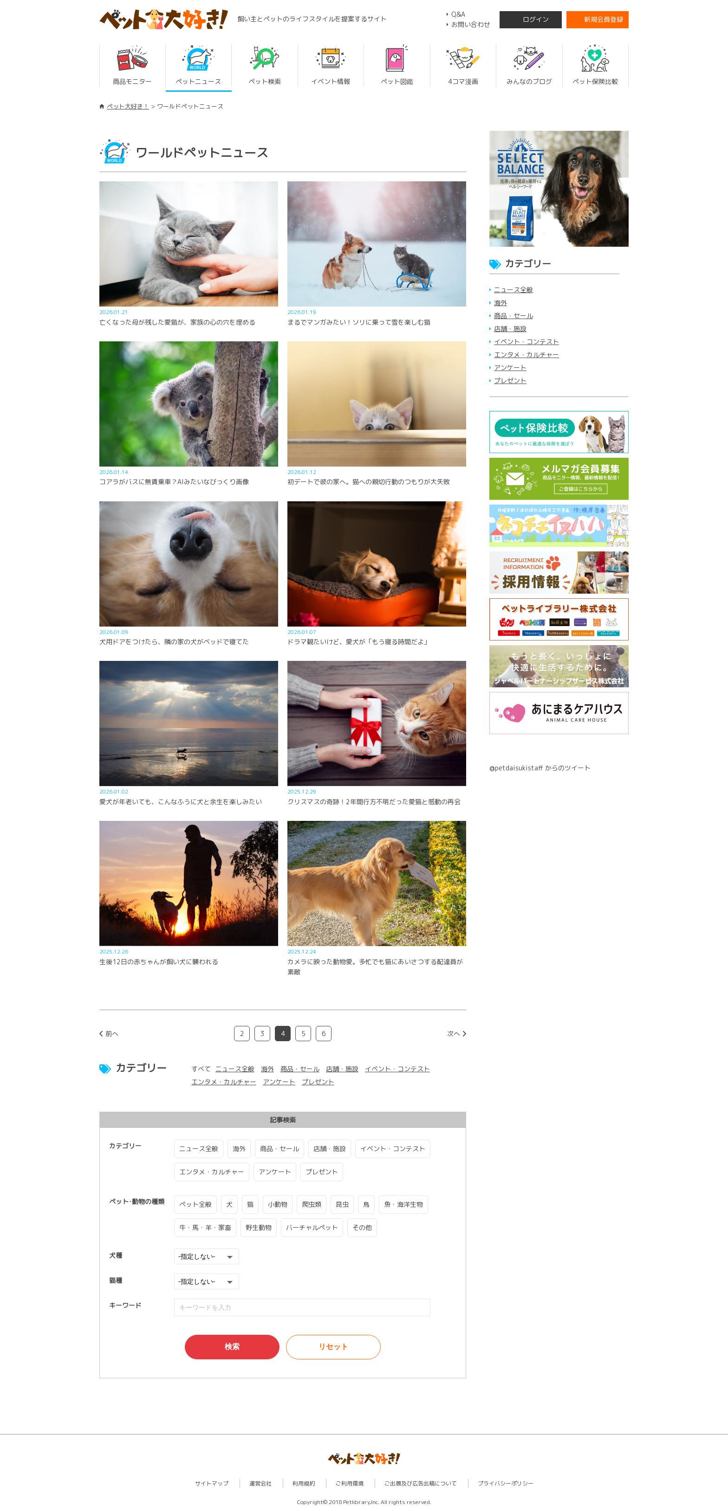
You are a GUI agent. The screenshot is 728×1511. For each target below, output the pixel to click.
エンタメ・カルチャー (223, 1081)
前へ (111, 1033)
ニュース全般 (234, 1068)
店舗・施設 (342, 1068)
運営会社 (260, 1483)
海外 (267, 1068)
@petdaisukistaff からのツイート (540, 767)
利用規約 (303, 1483)
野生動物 (259, 1227)
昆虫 (342, 1204)
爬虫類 (311, 1204)
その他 (362, 1227)
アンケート (279, 1081)
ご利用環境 (350, 1483)
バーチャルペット (312, 1227)
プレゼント (318, 1081)
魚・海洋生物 (403, 1204)
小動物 (277, 1204)
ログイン (536, 19)
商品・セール (299, 1068)
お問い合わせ (470, 24)
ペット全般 (195, 1204)
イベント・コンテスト (397, 1068)
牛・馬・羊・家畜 (205, 1227)
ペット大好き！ (128, 106)
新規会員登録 (603, 19)
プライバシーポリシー (505, 1483)
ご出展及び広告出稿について (420, 1483)
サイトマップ (211, 1483)
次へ (453, 1033)
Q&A (458, 14)
